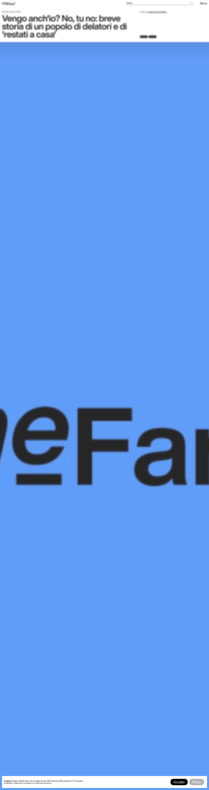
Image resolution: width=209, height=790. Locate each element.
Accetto (179, 782)
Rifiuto (196, 782)
